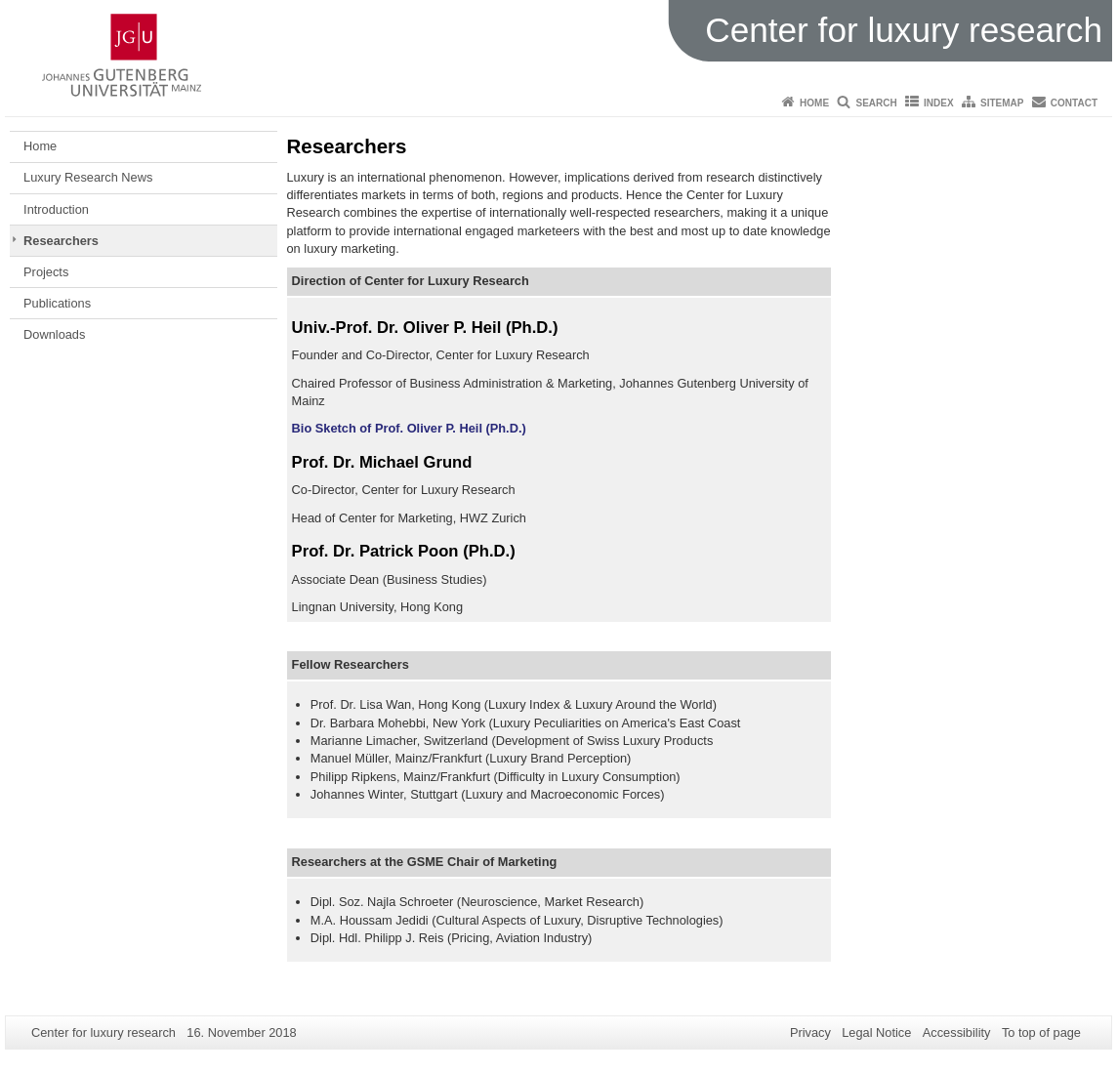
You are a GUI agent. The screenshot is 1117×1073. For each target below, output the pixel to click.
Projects (45, 272)
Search (875, 103)
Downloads (54, 334)
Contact (1074, 103)
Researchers (61, 240)
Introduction (56, 209)
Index (939, 103)
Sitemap (1001, 103)
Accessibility (957, 1032)
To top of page (1041, 1032)
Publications (57, 303)
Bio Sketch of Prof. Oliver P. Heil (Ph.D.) (409, 428)
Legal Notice (876, 1032)
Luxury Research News (87, 177)
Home (814, 103)
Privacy (810, 1032)
